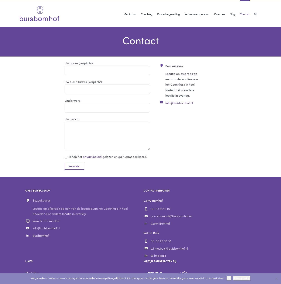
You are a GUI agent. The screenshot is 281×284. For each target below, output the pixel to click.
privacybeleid (92, 156)
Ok (229, 278)
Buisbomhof (41, 235)
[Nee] (276, 279)
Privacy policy (241, 278)
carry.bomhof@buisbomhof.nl (171, 216)
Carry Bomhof (160, 223)
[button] (255, 13)
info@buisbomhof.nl (179, 103)
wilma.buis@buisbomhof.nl (169, 248)
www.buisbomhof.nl (46, 221)
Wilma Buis (158, 255)
